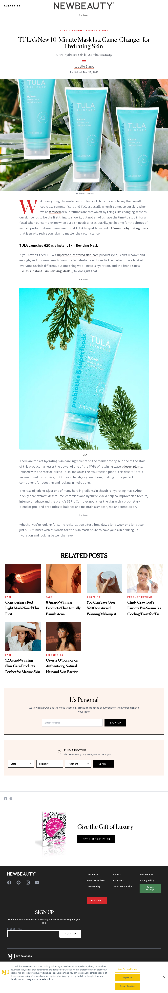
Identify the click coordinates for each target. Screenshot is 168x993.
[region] (84, 977)
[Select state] (21, 764)
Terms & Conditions (123, 886)
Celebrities (54, 654)
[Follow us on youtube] (37, 883)
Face (105, 30)
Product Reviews (85, 30)
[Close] (164, 977)
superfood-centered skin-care (78, 255)
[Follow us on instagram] (28, 883)
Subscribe (12, 6)
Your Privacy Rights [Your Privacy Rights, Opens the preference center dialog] (127, 969)
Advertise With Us (96, 880)
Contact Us (92, 874)
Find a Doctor (146, 874)
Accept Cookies (127, 986)
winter (24, 228)
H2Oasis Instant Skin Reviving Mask (44, 271)
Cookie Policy (93, 886)
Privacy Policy (147, 880)
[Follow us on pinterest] (19, 883)
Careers (117, 874)
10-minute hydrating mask (129, 228)
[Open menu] (160, 6)
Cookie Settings (150, 888)
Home (63, 30)
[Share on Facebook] (5, 798)
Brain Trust (119, 880)
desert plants (132, 466)
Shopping (94, 596)
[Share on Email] (11, 798)
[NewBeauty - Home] (84, 5)
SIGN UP (115, 722)
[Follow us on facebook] (9, 883)
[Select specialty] (49, 764)
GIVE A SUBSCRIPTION (96, 838)
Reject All (127, 977)
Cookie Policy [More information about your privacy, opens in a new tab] (46, 979)
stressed (55, 212)
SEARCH (103, 763)
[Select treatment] (78, 764)
